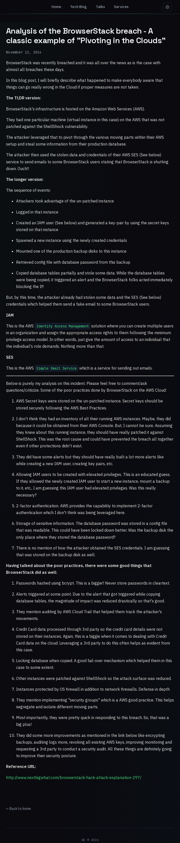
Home (56, 7)
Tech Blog (78, 7)
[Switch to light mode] (167, 7)
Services (121, 7)
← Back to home (18, 808)
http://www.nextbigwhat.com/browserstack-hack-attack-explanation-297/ (74, 777)
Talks (100, 7)
